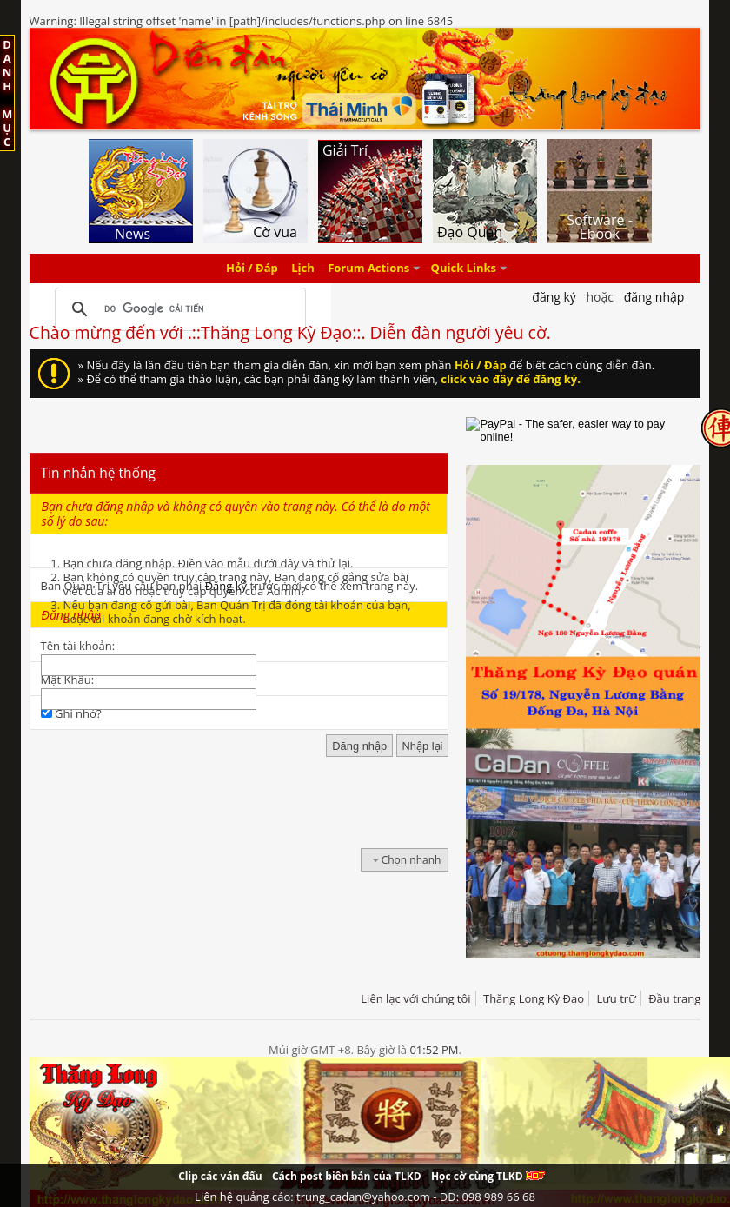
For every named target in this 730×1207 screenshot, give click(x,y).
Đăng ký (226, 586)
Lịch (303, 268)
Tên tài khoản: (78, 646)
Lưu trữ (615, 998)
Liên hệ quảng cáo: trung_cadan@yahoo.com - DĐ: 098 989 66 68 (365, 1196)
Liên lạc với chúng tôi (415, 998)
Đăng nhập (654, 296)
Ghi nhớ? (71, 713)
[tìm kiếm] (178, 309)
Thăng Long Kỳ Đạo (533, 998)
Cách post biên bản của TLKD (346, 1176)
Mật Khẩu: (67, 679)
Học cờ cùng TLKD (488, 1176)
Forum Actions (368, 268)
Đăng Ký (554, 296)
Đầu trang (674, 998)
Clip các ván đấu (220, 1176)
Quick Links (463, 268)
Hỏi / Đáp (252, 268)
